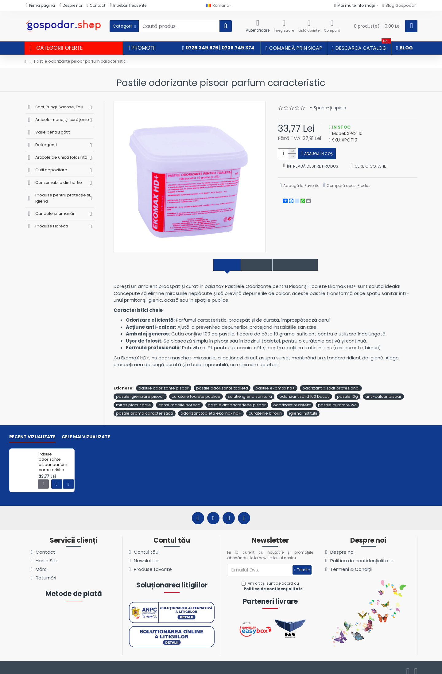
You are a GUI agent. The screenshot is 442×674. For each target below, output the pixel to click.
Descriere (215, 265)
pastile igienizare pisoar (140, 390)
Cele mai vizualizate (86, 430)
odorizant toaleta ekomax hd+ (210, 407)
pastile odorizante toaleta (222, 381)
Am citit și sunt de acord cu (273, 579)
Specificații (252, 265)
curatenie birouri (265, 407)
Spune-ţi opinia (330, 108)
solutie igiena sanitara (250, 390)
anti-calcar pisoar (383, 390)
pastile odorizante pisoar (163, 381)
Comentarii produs (303, 265)
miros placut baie (133, 398)
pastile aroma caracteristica (144, 407)
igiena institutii (303, 407)
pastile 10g (347, 390)
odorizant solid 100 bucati (304, 390)
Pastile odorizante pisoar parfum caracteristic (53, 455)
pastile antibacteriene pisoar (237, 398)
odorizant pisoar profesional (330, 381)
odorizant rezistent (292, 398)
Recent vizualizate (32, 430)
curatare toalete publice (196, 390)
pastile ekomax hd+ (275, 381)
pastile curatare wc (337, 398)
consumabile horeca (179, 398)
